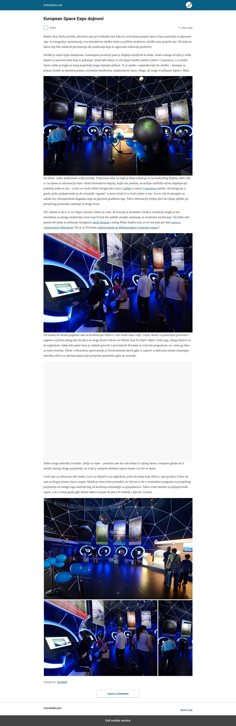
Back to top (186, 710)
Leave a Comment (118, 693)
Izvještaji (62, 682)
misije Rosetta (101, 222)
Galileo (126, 188)
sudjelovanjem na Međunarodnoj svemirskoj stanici (127, 227)
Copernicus (149, 188)
